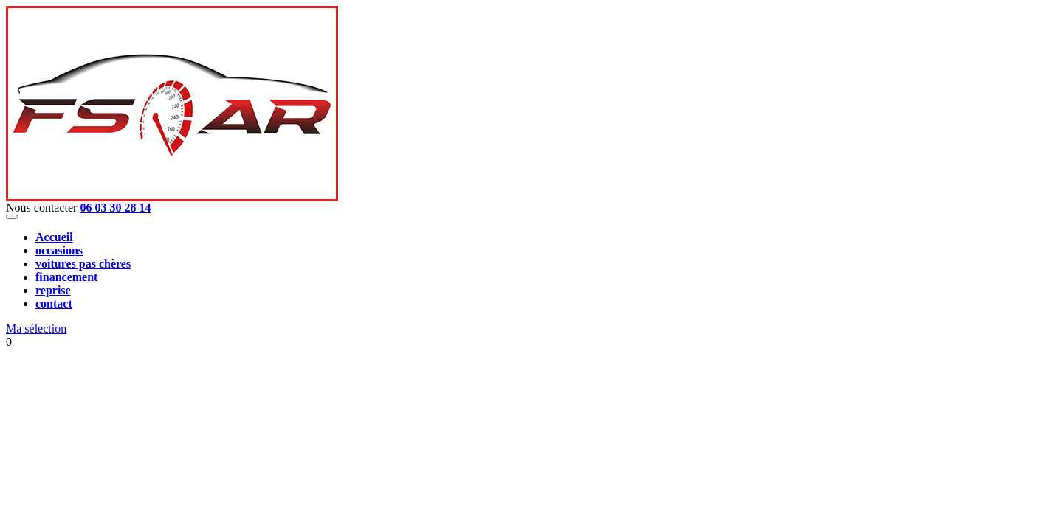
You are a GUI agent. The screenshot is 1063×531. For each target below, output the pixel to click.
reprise (53, 290)
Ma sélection (36, 328)
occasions (59, 250)
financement (66, 277)
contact (53, 303)
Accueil (54, 237)
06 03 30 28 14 (115, 207)
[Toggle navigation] (12, 217)
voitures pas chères (83, 263)
